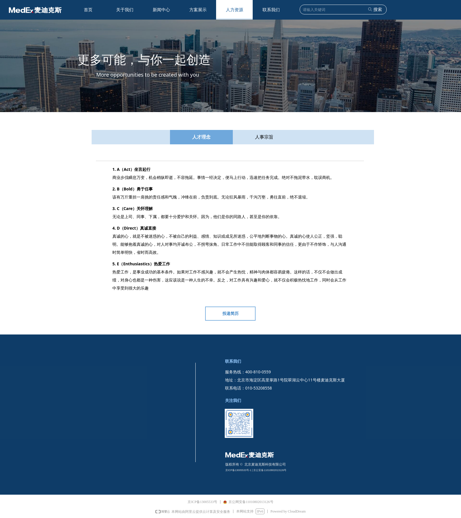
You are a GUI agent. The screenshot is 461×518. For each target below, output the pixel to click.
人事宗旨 (264, 137)
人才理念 (201, 137)
